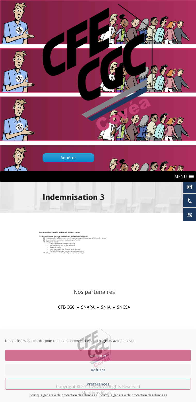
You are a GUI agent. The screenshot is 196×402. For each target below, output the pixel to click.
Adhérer (68, 157)
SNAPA (88, 307)
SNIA (106, 307)
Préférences (98, 384)
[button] (180, 176)
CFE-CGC (66, 307)
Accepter (98, 355)
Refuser (98, 369)
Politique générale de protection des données (63, 395)
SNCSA (123, 307)
